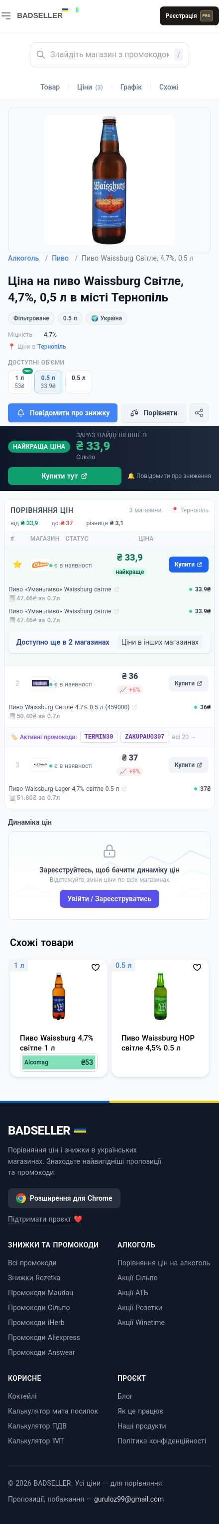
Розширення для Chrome (64, 1198)
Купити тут (65, 476)
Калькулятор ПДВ (37, 1426)
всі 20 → (184, 737)
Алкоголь (28, 258)
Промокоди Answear (41, 1352)
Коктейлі (22, 1396)
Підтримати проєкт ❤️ (45, 1219)
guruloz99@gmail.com (129, 1499)
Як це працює (140, 1411)
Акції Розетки (139, 1308)
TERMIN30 (99, 737)
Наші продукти (141, 1426)
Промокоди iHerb (36, 1323)
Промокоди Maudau (40, 1293)
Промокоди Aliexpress (44, 1337)
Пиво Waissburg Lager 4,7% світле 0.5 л (63, 788)
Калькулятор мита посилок (53, 1411)
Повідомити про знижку (63, 413)
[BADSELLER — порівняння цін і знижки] (48, 12)
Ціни (90, 87)
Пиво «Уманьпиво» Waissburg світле (59, 589)
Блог (125, 1396)
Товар (50, 87)
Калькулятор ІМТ (36, 1441)
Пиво (65, 258)
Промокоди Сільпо (39, 1308)
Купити (189, 564)
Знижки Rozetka (34, 1278)
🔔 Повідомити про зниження (169, 476)
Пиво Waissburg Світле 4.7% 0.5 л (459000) (68, 707)
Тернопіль (51, 346)
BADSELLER (47, 1131)
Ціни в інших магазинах (160, 642)
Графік (131, 87)
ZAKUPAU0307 (144, 737)
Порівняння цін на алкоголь (163, 1263)
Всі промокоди (32, 1263)
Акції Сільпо (137, 1278)
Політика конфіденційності (161, 1441)
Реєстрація (189, 15)
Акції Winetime (141, 1323)
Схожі (169, 87)
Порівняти (153, 413)
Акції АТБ (132, 1293)
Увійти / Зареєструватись (110, 899)
